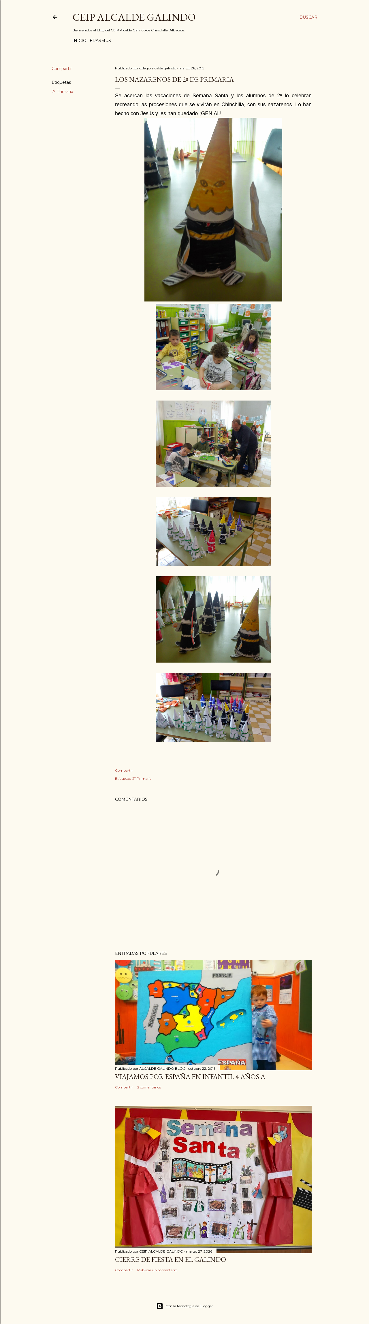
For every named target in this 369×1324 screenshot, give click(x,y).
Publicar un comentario (157, 1270)
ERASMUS (100, 40)
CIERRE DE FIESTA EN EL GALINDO (170, 1259)
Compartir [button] (62, 68)
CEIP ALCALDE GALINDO (134, 17)
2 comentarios (149, 1087)
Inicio (79, 40)
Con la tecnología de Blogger (184, 1306)
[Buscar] (308, 17)
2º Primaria (62, 91)
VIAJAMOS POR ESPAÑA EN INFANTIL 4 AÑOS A (190, 1076)
